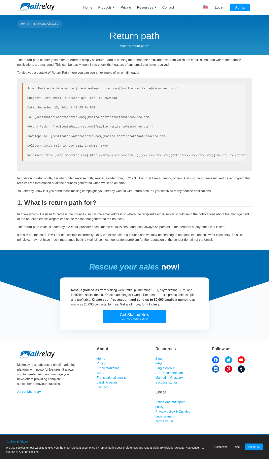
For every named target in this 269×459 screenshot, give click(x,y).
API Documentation (169, 373)
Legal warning (165, 416)
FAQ (158, 363)
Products (105, 7)
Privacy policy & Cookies (172, 411)
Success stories (166, 382)
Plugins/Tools (164, 368)
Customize (220, 446)
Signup (240, 7)
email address (159, 60)
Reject (236, 446)
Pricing (126, 7)
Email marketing (108, 368)
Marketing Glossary (46, 23)
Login (219, 7)
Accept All (254, 446)
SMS (100, 373)
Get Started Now (134, 316)
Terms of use (164, 421)
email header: (130, 72)
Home (87, 7)
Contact (168, 7)
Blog (158, 358)
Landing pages (107, 382)
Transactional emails (111, 377)
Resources (145, 7)
